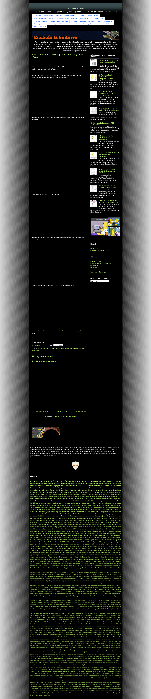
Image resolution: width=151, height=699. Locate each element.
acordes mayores (46, 546)
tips (58, 690)
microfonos (79, 593)
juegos (49, 512)
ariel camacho (48, 486)
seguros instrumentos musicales (108, 686)
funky (69, 587)
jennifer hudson (108, 667)
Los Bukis (38, 544)
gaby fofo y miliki (49, 662)
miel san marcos (52, 557)
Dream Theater (87, 542)
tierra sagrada (42, 561)
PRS (104, 634)
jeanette (102, 667)
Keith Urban (39, 570)
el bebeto (40, 524)
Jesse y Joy (54, 490)
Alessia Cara (71, 604)
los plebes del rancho (105, 496)
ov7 (113, 557)
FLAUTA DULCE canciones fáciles (59, 21)
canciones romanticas (82, 522)
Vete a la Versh (55, 645)
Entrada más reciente (41, 411)
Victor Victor (81, 645)
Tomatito (87, 643)
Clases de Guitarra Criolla (112, 483)
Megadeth (72, 503)
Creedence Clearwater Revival (54, 514)
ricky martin (115, 512)
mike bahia (82, 557)
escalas (82, 533)
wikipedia (101, 507)
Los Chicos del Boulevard (65, 628)
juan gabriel (93, 496)
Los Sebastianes (105, 628)
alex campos (48, 522)
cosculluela (59, 516)
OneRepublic (74, 544)
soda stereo (45, 490)
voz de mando (90, 527)
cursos (43, 533)
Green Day (56, 488)
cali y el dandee (86, 531)
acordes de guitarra (44, 348)
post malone (104, 682)
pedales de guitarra (60, 505)
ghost (48, 524)
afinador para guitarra (115, 576)
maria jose (85, 675)
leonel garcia (114, 524)
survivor (91, 688)
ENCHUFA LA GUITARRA (75, 8)
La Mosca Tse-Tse (69, 570)
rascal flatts (39, 684)
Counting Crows (71, 613)
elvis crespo (52, 660)
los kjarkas (103, 673)
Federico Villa (64, 617)
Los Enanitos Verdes (102, 499)
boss (71, 652)
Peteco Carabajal (98, 637)
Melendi (49, 488)
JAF (36, 622)
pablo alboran (82, 490)
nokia (77, 680)
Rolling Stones (109, 505)
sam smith (69, 559)
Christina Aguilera (39, 613)
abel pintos (48, 494)
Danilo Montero (98, 613)
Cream (78, 613)
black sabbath (34, 501)
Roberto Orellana (72, 639)
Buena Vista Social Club (75, 565)
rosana (63, 527)
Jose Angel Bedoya (50, 624)
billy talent (108, 578)
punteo (67, 537)
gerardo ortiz (67, 494)
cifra (46, 656)
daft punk (48, 533)
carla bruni (64, 654)
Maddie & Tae (96, 630)
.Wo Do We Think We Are (88, 602)
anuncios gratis (50, 509)
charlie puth (40, 548)
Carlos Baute (34, 542)
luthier (100, 591)
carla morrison (93, 509)
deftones (76, 658)
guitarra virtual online (114, 550)
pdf (98, 518)
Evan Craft (40, 617)
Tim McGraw (117, 574)
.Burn (71, 600)
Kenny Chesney (56, 570)
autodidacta (117, 514)
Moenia (43, 634)
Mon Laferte (107, 572)
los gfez (48, 555)
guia (110, 662)
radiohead (73, 537)
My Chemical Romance (49, 544)
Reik (90, 488)
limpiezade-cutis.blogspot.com (100, 263)
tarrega (95, 688)
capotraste (33, 548)
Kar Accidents (55, 626)
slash (104, 596)
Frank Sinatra (38, 568)
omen (119, 680)
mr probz (118, 678)
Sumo (98, 641)
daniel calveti (67, 548)
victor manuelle (39, 693)
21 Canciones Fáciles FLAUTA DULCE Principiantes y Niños (105, 76)
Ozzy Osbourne (98, 634)
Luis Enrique (57, 572)
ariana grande (74, 509)
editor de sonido (96, 548)
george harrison (83, 587)
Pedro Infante (112, 520)
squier (86, 688)
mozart (113, 678)
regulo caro (69, 505)
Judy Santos (33, 626)
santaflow (93, 596)
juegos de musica (104, 501)
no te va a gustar (86, 512)
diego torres (75, 548)
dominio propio (117, 658)
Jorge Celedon (41, 624)
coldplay (75, 496)
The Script (65, 643)
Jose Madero (60, 624)
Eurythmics (33, 617)
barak (31, 652)
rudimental (33, 686)
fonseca (96, 501)
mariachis (51, 527)
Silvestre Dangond (64, 574)
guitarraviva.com (34, 589)
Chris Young (112, 611)
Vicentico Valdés (65, 645)
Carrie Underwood (41, 611)
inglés (115, 533)
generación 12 (58, 662)
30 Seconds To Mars (104, 602)
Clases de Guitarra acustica (74, 348)
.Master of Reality (39, 529)
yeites (31, 695)
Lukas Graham (71, 630)
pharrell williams (80, 682)
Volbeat (32, 576)
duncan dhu (84, 585)
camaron (118, 652)
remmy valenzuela (105, 512)
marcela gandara (94, 555)
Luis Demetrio (62, 630)
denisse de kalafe (57, 585)
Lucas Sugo (38, 630)
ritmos (38, 490)
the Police (116, 688)
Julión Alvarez (40, 494)
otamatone (33, 682)
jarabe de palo (97, 516)
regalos (79, 684)
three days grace (86, 505)
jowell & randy (104, 669)
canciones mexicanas (104, 486)
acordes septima (83, 576)
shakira (71, 499)
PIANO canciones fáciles (40, 21)
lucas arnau (84, 591)
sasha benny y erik (56, 686)
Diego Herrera (43, 615)
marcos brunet (78, 675)
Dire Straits (68, 514)
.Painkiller (56, 602)
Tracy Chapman (94, 643)
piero (75, 596)
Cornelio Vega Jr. (44, 542)
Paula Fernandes (69, 637)
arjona (32, 486)
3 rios (92, 563)
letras (95, 481)
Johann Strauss (110, 622)
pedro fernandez (65, 682)
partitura (32, 494)
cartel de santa (97, 580)
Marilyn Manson (78, 514)
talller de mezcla (107, 559)
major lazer (118, 591)
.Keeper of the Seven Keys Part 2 (105, 561)
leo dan (107, 524)
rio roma (114, 496)
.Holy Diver (113, 600)
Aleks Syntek (117, 563)
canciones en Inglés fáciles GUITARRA (44, 18)
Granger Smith (46, 619)
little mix (76, 673)
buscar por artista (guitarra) (105, 21)
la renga (113, 552)
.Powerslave (63, 540)
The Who (71, 643)
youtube (118, 598)
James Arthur (54, 622)
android (48, 650)
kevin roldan (87, 552)
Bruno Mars (48, 503)
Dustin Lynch (81, 615)
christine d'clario (110, 531)
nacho (95, 593)
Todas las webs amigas (98, 272)
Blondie (113, 606)
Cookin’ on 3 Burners (60, 613)
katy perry (99, 524)
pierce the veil (70, 596)
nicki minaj (115, 593)
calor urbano (104, 652)
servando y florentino (39, 688)
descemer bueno (86, 658)
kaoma (52, 671)
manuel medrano (67, 518)
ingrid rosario (86, 665)
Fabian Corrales (55, 617)
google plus (91, 662)
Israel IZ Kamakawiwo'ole (104, 619)
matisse (51, 505)
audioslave (82, 578)
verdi (102, 690)
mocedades (99, 678)
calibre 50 (55, 494)
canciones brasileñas (45, 654)
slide (94, 559)
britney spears (92, 652)
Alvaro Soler (41, 565)
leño (54, 673)
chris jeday (42, 656)
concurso (38, 533)
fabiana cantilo (55, 587)
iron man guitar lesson (44, 667)
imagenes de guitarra (67, 507)
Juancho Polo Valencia (104, 624)
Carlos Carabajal (108, 609)
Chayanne (108, 507)
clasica (82, 656)
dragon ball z (68, 533)
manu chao (84, 555)
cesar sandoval (110, 654)
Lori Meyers (40, 628)
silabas (51, 688)
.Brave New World (65, 600)
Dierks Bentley (51, 615)
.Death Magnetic (78, 600)
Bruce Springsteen (59, 609)
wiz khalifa (99, 693)
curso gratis (108, 522)
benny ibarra (97, 578)
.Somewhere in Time (58, 529)
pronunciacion (60, 537)
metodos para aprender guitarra (81, 678)
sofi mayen (70, 688)
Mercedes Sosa (88, 572)
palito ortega (39, 682)
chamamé (39, 583)
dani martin (59, 548)
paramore (118, 557)
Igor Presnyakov (92, 619)
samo (74, 559)
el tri (45, 524)
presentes (111, 682)
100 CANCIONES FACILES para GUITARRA (91, 18)
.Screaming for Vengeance (64, 563)
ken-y (65, 671)
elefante (82, 501)
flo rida (75, 550)
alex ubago (48, 531)
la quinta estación (104, 552)
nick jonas (72, 680)
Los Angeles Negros (93, 570)
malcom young (34, 593)
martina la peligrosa (94, 675)
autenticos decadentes (85, 546)
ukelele (96, 507)
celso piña (104, 580)
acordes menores (73, 576)
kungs (110, 671)
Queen (32, 499)
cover (119, 583)
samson (48, 686)
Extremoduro (46, 617)
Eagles (95, 542)
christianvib (116, 481)
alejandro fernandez (41, 499)
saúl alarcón (70, 686)
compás (91, 656)
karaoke (56, 671)
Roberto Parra (81, 639)
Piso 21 (84, 544)
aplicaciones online (58, 578)
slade (65, 688)
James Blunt (62, 622)
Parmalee (55, 637)
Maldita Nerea (105, 630)
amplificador (56, 522)
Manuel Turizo (38, 632)
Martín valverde (79, 572)
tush (78, 598)
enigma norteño (46, 587)
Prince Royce (113, 499)
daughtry (63, 658)
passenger (57, 682)
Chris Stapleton (104, 611)
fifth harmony (72, 516)
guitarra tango (117, 587)
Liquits (32, 628)
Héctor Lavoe (84, 619)
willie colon (92, 693)
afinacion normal (103, 576)
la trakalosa (77, 535)
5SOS (43, 503)
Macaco (64, 572)
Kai (38, 626)
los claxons (78, 507)
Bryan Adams (68, 609)
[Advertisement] (59, 96)
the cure (52, 598)
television (90, 507)
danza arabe (94, 265)
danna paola (33, 585)
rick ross (93, 684)
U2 (80, 492)
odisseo (89, 680)
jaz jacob (96, 667)
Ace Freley (85, 529)
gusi (119, 662)
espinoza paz (85, 496)
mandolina (51, 675)
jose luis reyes (85, 669)
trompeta (80, 690)
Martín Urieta (83, 632)
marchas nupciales (60, 675)
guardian (106, 662)
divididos (82, 548)
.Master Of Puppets (49, 520)
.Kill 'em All (49, 540)
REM (88, 544)
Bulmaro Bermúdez (77, 609)
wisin (93, 505)
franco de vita (82, 550)
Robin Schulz (55, 574)
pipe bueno (89, 682)
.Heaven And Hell (92, 600)
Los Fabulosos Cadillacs (83, 520)
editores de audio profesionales (111, 548)
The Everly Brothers (35, 643)
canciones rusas (55, 654)
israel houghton (60, 667)
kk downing (105, 671)
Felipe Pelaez (72, 617)
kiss (104, 524)
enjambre (45, 550)
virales (52, 693)
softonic (98, 559)
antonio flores (48, 578)
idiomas (110, 533)
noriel (80, 680)
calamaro (42, 501)
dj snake (87, 548)
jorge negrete (89, 589)
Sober (75, 641)
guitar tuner (103, 550)
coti (79, 496)
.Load (31, 602)
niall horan (66, 680)
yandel (43, 540)
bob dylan (111, 546)
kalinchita (40, 671)
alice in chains (88, 647)
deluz (80, 658)
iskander (53, 667)
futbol (89, 550)
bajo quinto (101, 650)
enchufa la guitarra (61, 660)
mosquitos (93, 268)
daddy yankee (116, 522)
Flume (78, 617)
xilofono (104, 693)
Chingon (97, 611)
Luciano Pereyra (46, 630)
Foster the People (94, 617)
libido (53, 518)
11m (97, 602)
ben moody (49, 652)
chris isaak (53, 583)
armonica (55, 531)
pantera (52, 682)
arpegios (57, 486)
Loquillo (85, 570)
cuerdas (51, 658)
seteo (87, 559)
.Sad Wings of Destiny (65, 602)
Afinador (72, 501)
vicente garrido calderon (110, 690)
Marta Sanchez (74, 632)
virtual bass (58, 693)
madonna (77, 555)
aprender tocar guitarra (62, 509)
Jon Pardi (118, 622)
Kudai (62, 570)
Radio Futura (40, 574)
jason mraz (67, 524)
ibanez (52, 552)
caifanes (50, 499)
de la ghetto (41, 585)
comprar (86, 656)
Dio (91, 565)
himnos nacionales (49, 665)
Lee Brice (92, 626)
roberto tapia (108, 684)
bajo (82, 483)
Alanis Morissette (108, 563)
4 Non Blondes (99, 563)
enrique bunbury (43, 507)
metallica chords (116, 675)
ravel (51, 684)
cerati (54, 496)
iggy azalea (54, 589)
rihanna (84, 507)
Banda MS (82, 486)
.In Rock (118, 600)
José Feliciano (60, 520)
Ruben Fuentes (38, 641)
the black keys (104, 537)
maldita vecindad (43, 593)
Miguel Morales (108, 632)
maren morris (86, 518)
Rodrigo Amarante (98, 639)
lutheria (100, 535)
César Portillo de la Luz (86, 613)
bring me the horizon (48, 516)
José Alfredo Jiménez (88, 499)
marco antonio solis (41, 527)
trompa (75, 690)
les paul (63, 591)
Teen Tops (111, 641)
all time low (105, 647)
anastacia (33, 650)
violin (97, 598)
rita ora (103, 684)
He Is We (77, 619)
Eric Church (113, 615)
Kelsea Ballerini (47, 570)
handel (42, 665)
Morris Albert (57, 634)
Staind (79, 641)
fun (66, 587)
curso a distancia (50, 548)
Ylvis (45, 576)
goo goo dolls (77, 662)
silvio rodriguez (113, 518)
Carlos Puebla (117, 609)
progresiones (51, 559)
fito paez (64, 550)
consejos (96, 656)
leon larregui (47, 518)
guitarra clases (105, 481)
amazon (118, 647)
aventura (33, 516)
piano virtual (96, 512)
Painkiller (32, 637)
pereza (32, 559)
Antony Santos (48, 606)
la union (116, 589)
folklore (60, 494)
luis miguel (65, 499)
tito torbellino (72, 598)
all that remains (96, 647)
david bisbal (34, 507)
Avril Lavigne (105, 540)
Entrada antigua (80, 411)
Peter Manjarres (107, 637)
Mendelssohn (91, 632)
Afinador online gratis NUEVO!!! (55, 24)
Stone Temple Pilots (86, 641)
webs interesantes (71, 693)
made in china (41, 675)
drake (31, 660)
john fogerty (74, 589)
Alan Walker (53, 604)
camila (50, 496)
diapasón (98, 658)
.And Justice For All (83, 561)
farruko (65, 516)
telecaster (100, 688)
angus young (109, 514)
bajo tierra (108, 650)
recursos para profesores (70, 684)
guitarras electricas (40, 512)
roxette (119, 684)
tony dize (65, 690)
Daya (119, 613)
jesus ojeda (56, 669)
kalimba (67, 535)
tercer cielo (106, 688)
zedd (43, 600)
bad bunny (101, 546)
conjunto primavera (104, 583)
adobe (52, 647)
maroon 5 (45, 505)
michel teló (73, 593)
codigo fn (96, 583)
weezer (106, 598)
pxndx (116, 501)
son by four (77, 688)
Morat (40, 531)
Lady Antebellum (85, 626)
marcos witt (104, 555)
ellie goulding (110, 585)
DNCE (62, 542)
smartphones (109, 596)
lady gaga (40, 518)
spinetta (82, 688)
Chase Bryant (90, 611)
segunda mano (90, 686)
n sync (58, 680)
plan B (37, 559)
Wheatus (108, 645)
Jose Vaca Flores (68, 624)
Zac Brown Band (116, 645)
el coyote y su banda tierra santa (97, 585)
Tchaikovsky (104, 641)
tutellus (93, 690)
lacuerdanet (33, 673)
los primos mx (69, 591)
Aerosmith (70, 540)
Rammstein (48, 574)
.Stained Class (76, 602)
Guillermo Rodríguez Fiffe (58, 619)
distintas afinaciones (106, 658)
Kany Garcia (47, 626)
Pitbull (119, 520)
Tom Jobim (81, 643)
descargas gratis (66, 585)
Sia (43, 531)
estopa (112, 503)
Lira (35, 628)
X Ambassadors (39, 576)
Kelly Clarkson (63, 626)
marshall (50, 593)
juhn (116, 669)
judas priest (84, 492)
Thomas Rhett (109, 574)
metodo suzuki (68, 678)
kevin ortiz (80, 552)
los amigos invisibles (85, 673)
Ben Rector (83, 606)
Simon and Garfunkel (76, 574)
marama (78, 512)
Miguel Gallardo (99, 632)
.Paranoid (48, 529)
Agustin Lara (45, 604)
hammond (37, 665)
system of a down (71, 527)
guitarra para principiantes (70, 488)
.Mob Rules (49, 602)
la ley (71, 535)
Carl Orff (100, 609)
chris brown (100, 531)
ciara (66, 583)
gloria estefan (69, 662)
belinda (44, 652)
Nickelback (114, 572)
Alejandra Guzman (62, 604)
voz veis (101, 598)
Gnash (40, 619)
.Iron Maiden (111, 527)
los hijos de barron (57, 555)
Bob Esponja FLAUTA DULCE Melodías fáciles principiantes (106, 137)
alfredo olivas (79, 647)
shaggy (47, 688)
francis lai (118, 660)
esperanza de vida (87, 660)
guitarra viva (89, 483)
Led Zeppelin (115, 507)
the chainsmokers (115, 537)
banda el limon (83, 509)
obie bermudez (38, 596)
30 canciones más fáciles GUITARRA (67, 18)
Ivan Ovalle (115, 619)
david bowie (70, 658)
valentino (98, 690)
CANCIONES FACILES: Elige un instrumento (82, 21)
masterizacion (34, 557)
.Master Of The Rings (40, 602)
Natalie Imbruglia (66, 634)
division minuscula (57, 533)
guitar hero (115, 662)
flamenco (70, 550)
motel (109, 678)
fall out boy (62, 587)
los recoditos (85, 535)
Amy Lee (102, 604)
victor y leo (47, 693)
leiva (47, 673)
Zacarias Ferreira (35, 647)
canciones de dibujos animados (103, 488)
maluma (111, 492)
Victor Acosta (74, 645)
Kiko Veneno (71, 626)
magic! (112, 591)
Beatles (78, 483)
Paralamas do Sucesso (46, 637)
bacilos (95, 546)
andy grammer (54, 650)
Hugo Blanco (56, 568)
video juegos (106, 494)
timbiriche (37, 690)
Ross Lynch (106, 639)
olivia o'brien (108, 680)
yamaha (118, 693)
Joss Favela (91, 568)
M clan (90, 630)
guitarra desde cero (107, 24)
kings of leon (95, 552)
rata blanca (46, 684)
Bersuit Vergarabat (115, 540)
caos (90, 580)
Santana (32, 522)
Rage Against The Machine (37, 639)
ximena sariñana (111, 693)
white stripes (65, 561)
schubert (76, 686)
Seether (59, 641)
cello (99, 654)
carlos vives (56, 348)
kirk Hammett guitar (90, 671)
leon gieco (57, 591)
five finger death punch (109, 660)
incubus (80, 665)
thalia (111, 688)
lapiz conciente (41, 673)
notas (100, 494)
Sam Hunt (54, 641)
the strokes (33, 561)
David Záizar (113, 613)
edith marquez (40, 660)
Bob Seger (43, 609)
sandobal (82, 596)
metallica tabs (66, 593)
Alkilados (77, 540)
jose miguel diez (95, 669)
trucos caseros (87, 690)
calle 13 (94, 531)
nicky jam (118, 492)
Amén (116, 604)
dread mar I (33, 524)
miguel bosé (86, 593)
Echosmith (88, 615)
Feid (116, 565)
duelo (78, 585)
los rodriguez (94, 535)
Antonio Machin (39, 606)
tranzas (54, 561)
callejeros (118, 546)
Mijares (116, 632)
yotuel (114, 598)
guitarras (79, 516)
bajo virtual (114, 650)
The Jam (51, 643)
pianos (112, 501)
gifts (63, 662)
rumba (38, 686)
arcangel (74, 546)
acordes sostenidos (93, 576)
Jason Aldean (70, 622)
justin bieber (105, 492)
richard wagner (86, 684)
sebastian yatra (95, 537)
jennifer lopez (117, 667)
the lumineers (116, 559)
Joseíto (76, 624)
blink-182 (39, 516)
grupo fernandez (99, 662)
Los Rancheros (96, 628)
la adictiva (65, 512)
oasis (86, 494)
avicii (61, 522)
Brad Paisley (49, 609)
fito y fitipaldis (89, 501)
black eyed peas (116, 578)
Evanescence (106, 565)
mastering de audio (114, 555)
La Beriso (77, 626)
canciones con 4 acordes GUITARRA (65, 15)
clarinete (50, 656)
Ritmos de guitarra (38, 24)
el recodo (48, 501)
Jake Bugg (64, 568)
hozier (48, 589)
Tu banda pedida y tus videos (107, 643)
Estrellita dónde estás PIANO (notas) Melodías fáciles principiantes (108, 62)
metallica (39, 488)
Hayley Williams (69, 619)
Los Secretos (114, 628)
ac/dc (101, 483)
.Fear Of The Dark (101, 527)
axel (119, 499)
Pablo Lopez (109, 634)
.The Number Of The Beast (73, 529)
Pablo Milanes (117, 634)
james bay (84, 667)
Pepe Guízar (89, 637)
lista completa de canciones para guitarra (69, 331)
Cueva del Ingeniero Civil (99, 250)
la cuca (112, 589)
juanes (61, 490)
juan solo (111, 669)
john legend (72, 552)
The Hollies (45, 643)
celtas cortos (111, 580)
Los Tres (94, 520)
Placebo (32, 574)
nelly (61, 680)
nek (107, 593)
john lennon (57, 499)
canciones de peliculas (67, 483)
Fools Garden (84, 617)
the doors (33, 540)
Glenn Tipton (117, 617)
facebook (95, 660)
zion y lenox (73, 561)
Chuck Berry (86, 565)
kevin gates (81, 671)
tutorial (39, 540)
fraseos (32, 662)
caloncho (98, 652)
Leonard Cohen (103, 626)
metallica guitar (34, 678)
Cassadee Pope (51, 611)
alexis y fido (72, 647)
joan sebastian (75, 494)
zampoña (32, 600)
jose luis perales (98, 589)
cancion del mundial (70, 580)
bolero (67, 652)
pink (42, 537)
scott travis (82, 686)
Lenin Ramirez (79, 570)
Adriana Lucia (38, 604)
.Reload (44, 563)
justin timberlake (60, 535)
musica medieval (42, 680)
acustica (48, 647)
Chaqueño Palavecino (80, 611)
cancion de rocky (59, 580)
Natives (73, 634)
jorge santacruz (76, 669)
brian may (43, 580)
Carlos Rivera (100, 529)
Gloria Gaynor (34, 619)
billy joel (103, 578)
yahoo (110, 598)
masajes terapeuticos (105, 675)
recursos (69, 24)
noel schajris (103, 557)
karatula (61, 671)
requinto (56, 483)
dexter (93, 658)
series (44, 488)
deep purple (60, 496)
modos (92, 593)
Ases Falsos (84, 540)
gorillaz (90, 587)
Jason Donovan (78, 622)
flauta (37, 486)
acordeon (42, 647)
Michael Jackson (102, 520)
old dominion (100, 680)
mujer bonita (33, 680)
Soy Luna (83, 503)
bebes (39, 652)
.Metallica (56, 540)
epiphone (69, 660)
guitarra (44, 483)
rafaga (34, 684)
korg (108, 589)
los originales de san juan (113, 673)
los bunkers (72, 512)
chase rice (118, 654)
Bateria (32, 488)
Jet (73, 568)
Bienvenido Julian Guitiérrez (94, 606)
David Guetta (68, 542)
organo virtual (46, 596)
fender (116, 509)
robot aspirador (95, 261)
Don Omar (117, 529)
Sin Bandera (68, 496)
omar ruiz (114, 680)
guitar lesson (95, 550)
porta (99, 682)
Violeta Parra (40, 522)
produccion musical (50, 537)
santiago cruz (81, 559)
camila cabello (34, 654)
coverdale (109, 656)
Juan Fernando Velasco (101, 568)
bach (65, 522)
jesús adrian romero (65, 669)
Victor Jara (86, 514)
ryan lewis (43, 686)
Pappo (37, 637)
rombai (115, 684)
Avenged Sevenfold (94, 540)
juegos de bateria (49, 535)
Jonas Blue (33, 624)
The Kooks (102, 574)
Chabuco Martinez (61, 611)
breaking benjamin (82, 652)
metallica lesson (43, 678)
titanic (61, 690)
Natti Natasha (79, 634)
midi (91, 678)
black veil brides (34, 580)
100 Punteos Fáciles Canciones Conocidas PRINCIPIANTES (105, 93)
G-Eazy (111, 617)
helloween (104, 533)
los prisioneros (69, 555)
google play (84, 662)
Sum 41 (95, 641)
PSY (79, 544)
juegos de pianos (56, 512)
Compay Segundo (49, 613)
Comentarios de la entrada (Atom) (64, 416)
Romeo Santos (35, 496)
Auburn (54, 606)
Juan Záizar (94, 624)
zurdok (45, 695)
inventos (35, 667)
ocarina (84, 680)
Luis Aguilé (55, 630)
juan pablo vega (38, 535)
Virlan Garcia (95, 514)
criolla (31, 658)
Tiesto (76, 643)
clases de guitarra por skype (61, 656)
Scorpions (114, 544)
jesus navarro (48, 669)
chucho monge (61, 583)
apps (74, 650)
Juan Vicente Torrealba (84, 624)
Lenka (97, 626)
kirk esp (98, 671)
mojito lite (105, 678)
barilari (35, 652)
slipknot (36, 514)
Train (119, 544)
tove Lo (71, 690)
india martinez (61, 589)
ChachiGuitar (70, 611)
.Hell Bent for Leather (103, 600)
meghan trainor (57, 593)
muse (82, 494)
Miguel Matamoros (98, 572)
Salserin (49, 641)
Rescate (65, 639)
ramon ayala (59, 559)
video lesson (91, 598)
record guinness (57, 684)
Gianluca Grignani (47, 568)
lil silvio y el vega (63, 673)
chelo (91, 522)
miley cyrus (57, 527)
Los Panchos (41, 572)
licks (57, 673)
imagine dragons (87, 516)
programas (42, 559)
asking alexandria (68, 578)
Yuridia (49, 576)
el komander (109, 509)
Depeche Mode (77, 542)
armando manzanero (82, 650)
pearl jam (52, 596)
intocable (61, 524)
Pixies (119, 572)
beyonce (55, 652)
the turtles (66, 598)
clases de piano (35, 483)
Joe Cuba (97, 622)
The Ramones (58, 643)
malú (46, 675)
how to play (58, 665)
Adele (67, 501)
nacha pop (95, 557)
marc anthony (77, 518)
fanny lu (100, 660)
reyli (78, 537)
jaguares (68, 589)
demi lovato (48, 585)
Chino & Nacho (109, 529)
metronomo (42, 557)
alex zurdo (65, 647)
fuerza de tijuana (39, 662)
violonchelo (39, 520)
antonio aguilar (63, 650)
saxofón (64, 686)
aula (94, 650)
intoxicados (106, 665)
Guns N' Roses (99, 505)
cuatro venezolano (39, 658)
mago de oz (106, 535)
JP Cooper (41, 622)
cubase (46, 658)
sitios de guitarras (59, 688)
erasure (74, 660)
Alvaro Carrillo (87, 604)
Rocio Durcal (89, 639)
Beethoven (92, 529)
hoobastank (43, 589)
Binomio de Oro (106, 606)
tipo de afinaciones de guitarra (48, 690)
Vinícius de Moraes (91, 645)
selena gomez (103, 518)
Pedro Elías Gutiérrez (80, 637)
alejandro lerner (58, 546)
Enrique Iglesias (116, 494)
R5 (36, 574)
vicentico (41, 514)
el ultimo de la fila (36, 550)
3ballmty (113, 602)
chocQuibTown (34, 656)
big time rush (61, 652)
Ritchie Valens (95, 544)
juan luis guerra (91, 524)
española (79, 660)
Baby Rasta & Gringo (62, 606)
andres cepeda (58, 492)
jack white (78, 667)
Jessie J (69, 568)
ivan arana (67, 667)
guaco (97, 587)
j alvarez (73, 667)
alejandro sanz (92, 486)
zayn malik (39, 600)
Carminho (33, 611)
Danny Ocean (106, 613)
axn (97, 650)
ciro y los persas (73, 583)
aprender (50, 483)
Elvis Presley (105, 615)
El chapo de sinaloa (96, 615)
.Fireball (85, 600)
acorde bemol (55, 576)
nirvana (96, 483)
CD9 (89, 609)
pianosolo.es (94, 248)
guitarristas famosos (95, 533)
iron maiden (117, 486)
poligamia (95, 682)
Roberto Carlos (105, 544)
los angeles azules (39, 555)
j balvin (96, 494)
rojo (64, 559)
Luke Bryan (78, 630)
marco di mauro (69, 675)
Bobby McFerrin (64, 565)
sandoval (88, 596)
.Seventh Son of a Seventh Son (82, 563)
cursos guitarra (96, 492)
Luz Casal (85, 630)
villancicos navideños (71, 492)
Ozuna (78, 503)
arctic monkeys (91, 503)
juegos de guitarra (108, 516)
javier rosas (91, 667)
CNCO (77, 501)
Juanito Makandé (116, 624)
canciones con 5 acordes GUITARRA (88, 15)
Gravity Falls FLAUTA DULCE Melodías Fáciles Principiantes (108, 154)
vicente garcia (84, 598)
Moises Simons (49, 634)
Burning (85, 609)
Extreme (112, 565)
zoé (90, 492)
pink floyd (49, 492)
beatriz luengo (90, 578)
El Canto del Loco (97, 565)
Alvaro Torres (95, 604)
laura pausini (45, 591)
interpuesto (100, 665)
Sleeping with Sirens (67, 641)
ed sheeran (41, 492)
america (32, 578)
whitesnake (85, 693)
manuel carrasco (116, 535)
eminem (117, 585)
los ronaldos (77, 591)
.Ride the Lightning (52, 563)
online (109, 557)
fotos (86, 533)
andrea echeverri (40, 650)
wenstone (79, 693)
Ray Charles (59, 639)
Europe (119, 615)
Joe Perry (103, 622)
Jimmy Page (78, 568)
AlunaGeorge (79, 604)
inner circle (93, 665)
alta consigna (112, 647)
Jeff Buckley (101, 542)
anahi (36, 578)
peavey (57, 596)
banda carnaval (71, 531)
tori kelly (49, 561)
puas (78, 596)
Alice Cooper (33, 565)
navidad (33, 490)
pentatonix (73, 682)
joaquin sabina (75, 524)
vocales (63, 693)
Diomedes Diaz (60, 615)
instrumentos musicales (61, 552)
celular (103, 654)
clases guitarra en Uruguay (85, 583)
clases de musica (99, 522)
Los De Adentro (77, 628)
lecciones (51, 591)
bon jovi (78, 531)
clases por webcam (74, 656)
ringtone (98, 684)
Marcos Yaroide (65, 632)
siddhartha (99, 596)
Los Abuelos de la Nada (51, 628)
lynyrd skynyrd (106, 591)
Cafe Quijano (94, 609)
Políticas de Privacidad (40, 27)
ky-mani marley (116, 671)
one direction (83, 488)
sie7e (91, 559)
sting (114, 596)
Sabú (44, 641)
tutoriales (118, 488)
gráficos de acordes (80, 24)
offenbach (94, 680)
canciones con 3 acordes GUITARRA (43, 15)
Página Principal (61, 411)
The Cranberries (94, 574)
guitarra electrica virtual (106, 587)
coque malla (114, 583)
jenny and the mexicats (37, 669)
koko (105, 589)
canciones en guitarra (82, 580)
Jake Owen (47, 622)
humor (64, 665)
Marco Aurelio (56, 632)
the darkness (58, 598)
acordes (101, 514)
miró (94, 678)
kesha (75, 671)
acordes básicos (35, 546)
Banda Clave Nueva (73, 606)
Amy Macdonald (109, 604)
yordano (36, 695)
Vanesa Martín (46, 645)
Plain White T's (117, 637)
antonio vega (67, 546)
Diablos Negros (34, 615)
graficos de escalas (93, 24)
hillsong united (44, 552)
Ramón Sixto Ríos (50, 639)
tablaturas (35, 351)
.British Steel (92, 561)
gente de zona (75, 587)
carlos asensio (72, 654)
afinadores (117, 505)
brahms (75, 652)
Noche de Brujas (88, 634)
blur (106, 546)
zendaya (41, 695)
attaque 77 (76, 578)
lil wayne (71, 673)
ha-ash (53, 501)
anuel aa (70, 650)
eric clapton (75, 533)
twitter (59, 561)
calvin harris (112, 652)
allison (43, 509)
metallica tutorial (52, 678)
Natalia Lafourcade (63, 544)
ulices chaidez (81, 527)
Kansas (42, 626)
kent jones (71, 671)
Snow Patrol (85, 574)
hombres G (54, 524)
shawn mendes (60, 501)
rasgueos (91, 494)
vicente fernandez (71, 490)
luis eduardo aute (93, 591)
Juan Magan (109, 542)
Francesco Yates (104, 617)
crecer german (117, 656)
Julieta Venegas (113, 568)
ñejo (49, 695)
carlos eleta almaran (82, 654)
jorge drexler (81, 589)
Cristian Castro (54, 542)
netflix (110, 593)
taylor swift (77, 505)
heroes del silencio (54, 507)
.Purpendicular (37, 563)
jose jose (83, 524)
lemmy (50, 673)
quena (116, 682)
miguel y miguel (73, 557)
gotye (94, 587)
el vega (47, 660)
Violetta (99, 645)
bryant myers (50, 580)
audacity (90, 650)
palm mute (47, 682)
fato (60, 550)
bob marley (43, 496)
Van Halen (39, 645)
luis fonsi (58, 518)
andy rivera (41, 578)
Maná (41, 486)
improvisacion (73, 665)
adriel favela (58, 647)
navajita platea (102, 593)
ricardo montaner (85, 537)
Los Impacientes (87, 628)
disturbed (74, 585)
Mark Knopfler (70, 572)
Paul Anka (61, 637)
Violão (103, 645)
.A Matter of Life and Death (52, 600)
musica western (51, 680)
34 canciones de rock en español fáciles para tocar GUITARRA (107, 171)
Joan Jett (84, 568)
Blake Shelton (55, 565)
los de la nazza (95, 673)
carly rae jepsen (93, 654)
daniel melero (57, 658)
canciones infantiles (71, 486)
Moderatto (37, 634)
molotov (88, 557)
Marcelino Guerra (47, 632)
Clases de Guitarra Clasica (97, 490)
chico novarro (46, 583)
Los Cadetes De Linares (106, 570)
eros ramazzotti (53, 550)
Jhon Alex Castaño (88, 622)
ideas (67, 665)
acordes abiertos (63, 576)
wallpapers (77, 499)
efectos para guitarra (103, 503)
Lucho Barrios (50, 572)
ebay (35, 660)
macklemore (33, 675)
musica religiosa (35, 537)
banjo (119, 650)
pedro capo (63, 596)
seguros (96, 686)
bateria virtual (71, 522)
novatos (93, 518)
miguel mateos (62, 557)
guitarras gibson (35, 552)
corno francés (103, 656)
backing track (62, 531)
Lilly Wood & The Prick (114, 626)
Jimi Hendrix (34, 531)
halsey (32, 665)
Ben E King (48, 565)
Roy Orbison (113, 639)
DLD (119, 496)
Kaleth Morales (70, 520)
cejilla (62, 348)
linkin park (39, 505)
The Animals (117, 641)
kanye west (46, 671)
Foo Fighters (65, 503)
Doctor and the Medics (71, 615)
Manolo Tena (112, 630)
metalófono (61, 678)
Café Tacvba (57, 503)
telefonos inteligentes (43, 598)
